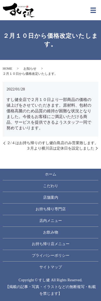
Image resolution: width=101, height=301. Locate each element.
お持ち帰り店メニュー (50, 244)
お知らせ (29, 68)
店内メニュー (50, 221)
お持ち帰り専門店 (51, 209)
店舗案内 (50, 197)
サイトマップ (50, 267)
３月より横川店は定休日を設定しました (60, 148)
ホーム (50, 174)
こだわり (50, 186)
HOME (7, 68)
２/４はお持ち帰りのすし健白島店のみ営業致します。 (52, 143)
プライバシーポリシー (50, 255)
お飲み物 (50, 232)
